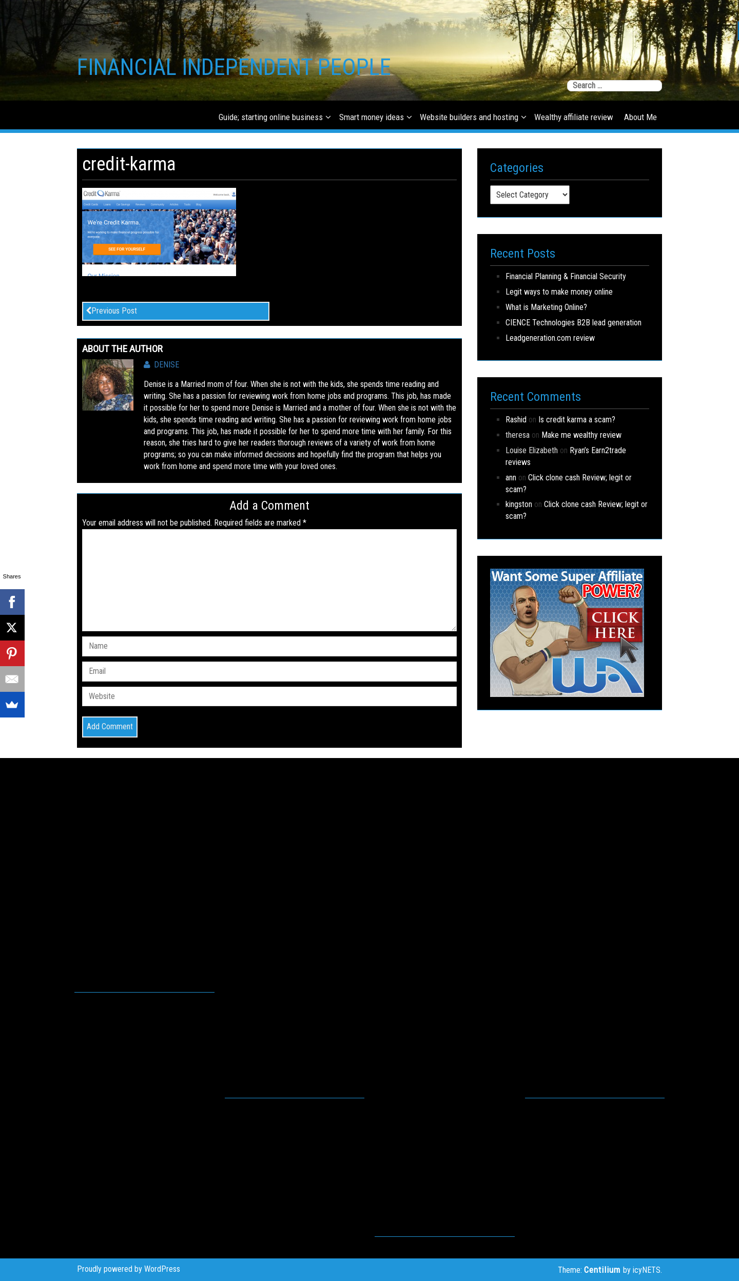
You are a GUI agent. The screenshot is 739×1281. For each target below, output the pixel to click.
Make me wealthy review (581, 435)
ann (510, 477)
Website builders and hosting (469, 117)
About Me (640, 117)
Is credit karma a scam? (576, 419)
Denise (161, 365)
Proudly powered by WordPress (128, 1269)
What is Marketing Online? (546, 307)
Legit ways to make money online (559, 292)
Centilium (602, 1270)
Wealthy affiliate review (573, 117)
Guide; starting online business (271, 117)
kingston (518, 504)
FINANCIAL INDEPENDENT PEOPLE (234, 67)
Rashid (516, 419)
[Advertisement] (144, 886)
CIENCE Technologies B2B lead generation (573, 322)
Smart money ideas (371, 117)
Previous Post (111, 311)
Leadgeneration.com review (550, 338)
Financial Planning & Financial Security (565, 276)
